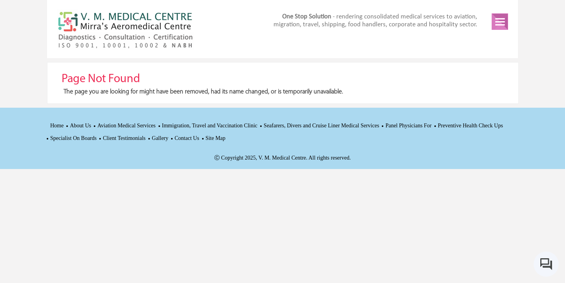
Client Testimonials (124, 138)
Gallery (160, 138)
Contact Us (187, 138)
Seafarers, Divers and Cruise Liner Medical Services (321, 126)
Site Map (216, 138)
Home (57, 126)
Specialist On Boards (73, 138)
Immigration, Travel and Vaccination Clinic (210, 126)
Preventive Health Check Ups (470, 126)
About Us (80, 126)
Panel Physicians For (408, 126)
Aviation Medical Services (126, 126)
